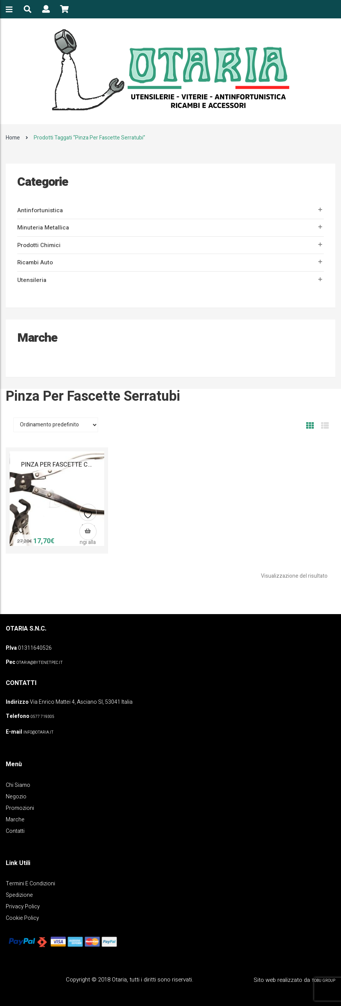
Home (13, 138)
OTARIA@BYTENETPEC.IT (39, 662)
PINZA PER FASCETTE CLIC (59, 464)
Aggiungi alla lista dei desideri (88, 515)
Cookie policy (22, 918)
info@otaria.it (38, 732)
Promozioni (20, 808)
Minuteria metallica (43, 227)
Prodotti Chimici (39, 245)
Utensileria (31, 280)
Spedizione (19, 895)
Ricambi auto (35, 262)
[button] (88, 531)
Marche (15, 820)
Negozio (16, 797)
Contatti (15, 831)
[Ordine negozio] (56, 425)
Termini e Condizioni (30, 884)
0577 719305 (42, 716)
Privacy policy (23, 907)
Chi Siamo (18, 785)
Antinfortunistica (40, 210)
